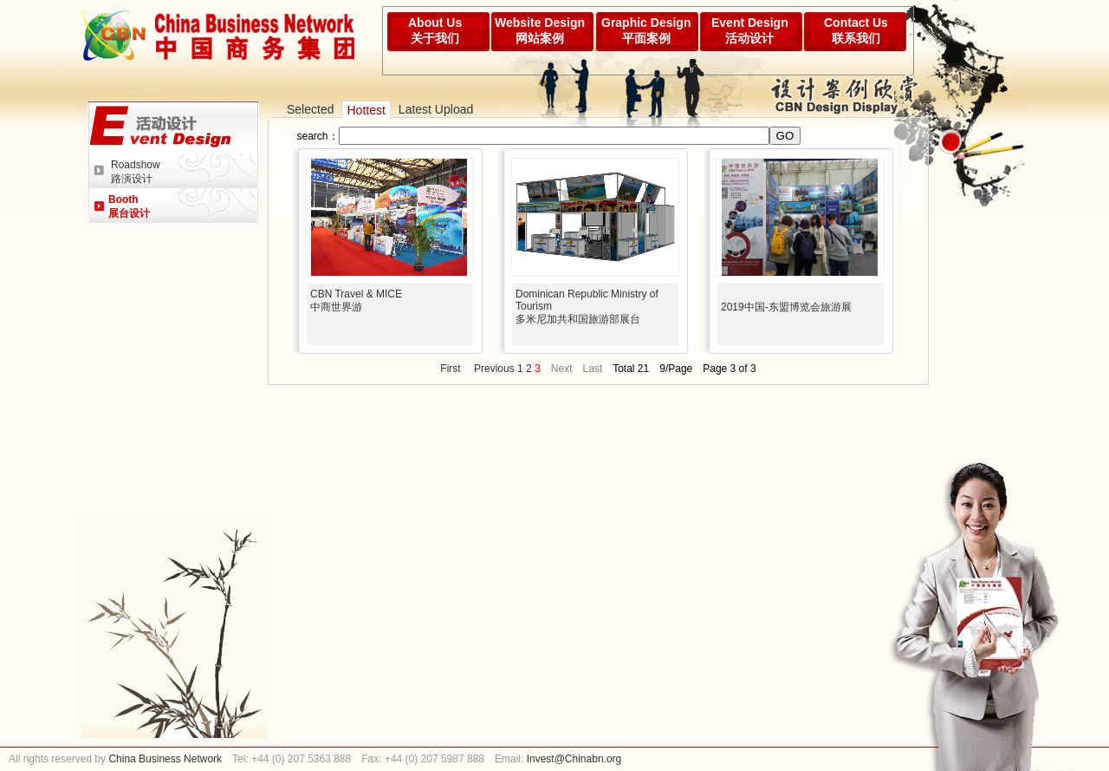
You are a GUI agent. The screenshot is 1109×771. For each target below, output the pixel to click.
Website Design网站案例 (540, 30)
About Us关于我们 (435, 30)
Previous (494, 369)
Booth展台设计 (129, 206)
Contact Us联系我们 (856, 30)
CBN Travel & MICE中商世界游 (356, 300)
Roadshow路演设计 (135, 172)
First (450, 369)
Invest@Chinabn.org (574, 759)
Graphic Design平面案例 (646, 30)
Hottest (366, 110)
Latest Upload (436, 109)
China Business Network (164, 759)
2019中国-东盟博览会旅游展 (786, 307)
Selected (310, 109)
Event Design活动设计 (749, 30)
